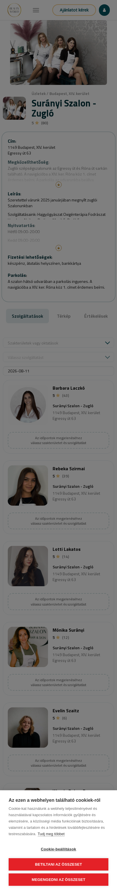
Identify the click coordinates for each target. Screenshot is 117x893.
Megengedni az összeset (58, 879)
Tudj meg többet (51, 834)
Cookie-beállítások (58, 849)
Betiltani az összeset (58, 864)
